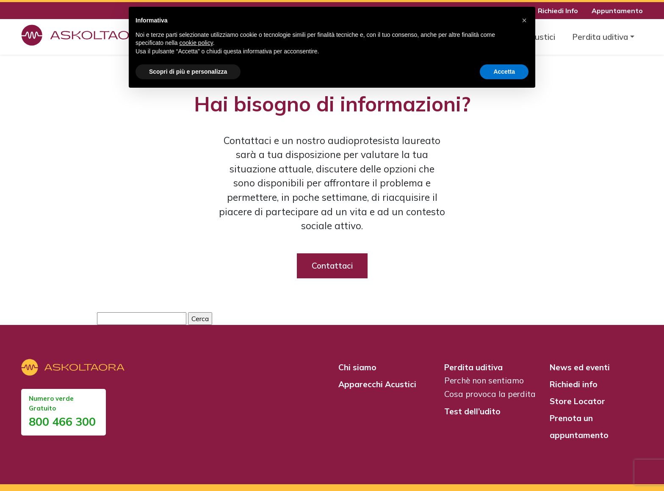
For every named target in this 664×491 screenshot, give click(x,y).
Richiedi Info (558, 10)
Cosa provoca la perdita (490, 394)
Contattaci (332, 266)
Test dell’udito (472, 411)
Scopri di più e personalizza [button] (188, 71)
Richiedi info (574, 384)
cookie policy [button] (196, 42)
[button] (524, 20)
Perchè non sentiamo (484, 380)
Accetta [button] (504, 71)
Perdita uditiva (473, 367)
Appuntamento (617, 10)
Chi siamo (357, 367)
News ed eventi (580, 367)
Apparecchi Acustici (377, 384)
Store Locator (577, 401)
